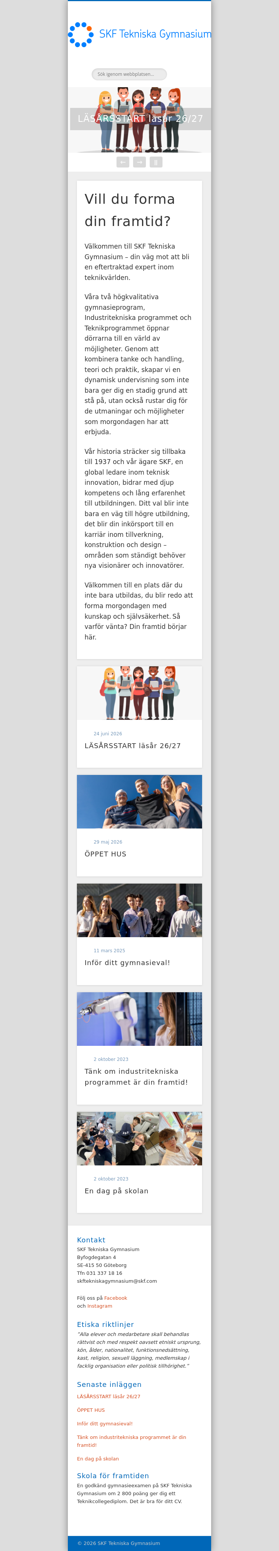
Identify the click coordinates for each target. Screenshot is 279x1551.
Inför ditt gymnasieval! (127, 963)
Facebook (115, 1298)
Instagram (99, 1306)
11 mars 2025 (109, 950)
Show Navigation (183, 67)
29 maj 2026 (108, 842)
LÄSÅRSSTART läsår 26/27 (141, 119)
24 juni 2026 (108, 733)
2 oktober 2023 (111, 1059)
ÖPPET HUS (105, 854)
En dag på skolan (116, 1191)
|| (155, 162)
